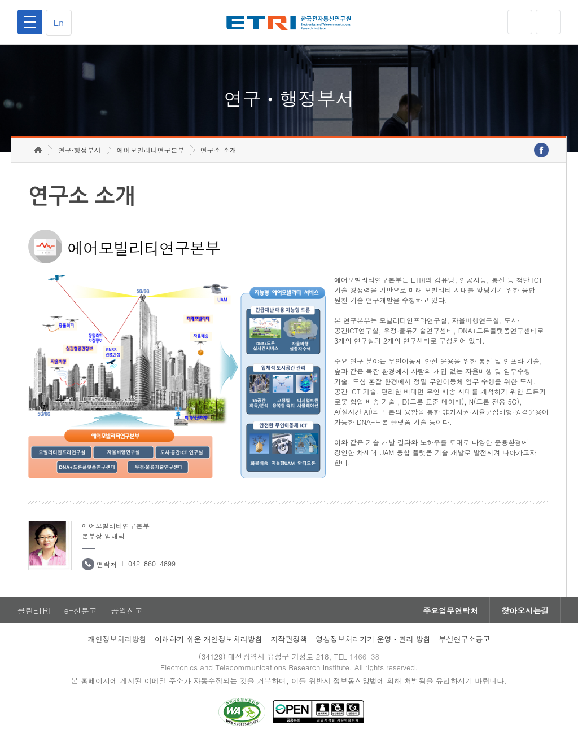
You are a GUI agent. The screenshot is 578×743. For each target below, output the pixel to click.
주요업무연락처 (450, 610)
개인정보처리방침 (116, 639)
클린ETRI (33, 610)
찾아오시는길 (525, 610)
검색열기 (548, 22)
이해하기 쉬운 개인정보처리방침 (208, 639)
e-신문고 (80, 610)
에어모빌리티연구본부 (151, 150)
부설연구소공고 (465, 639)
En (59, 22)
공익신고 (127, 610)
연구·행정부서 (79, 150)
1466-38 (364, 656)
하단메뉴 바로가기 (0, 0)
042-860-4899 (152, 563)
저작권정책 (288, 639)
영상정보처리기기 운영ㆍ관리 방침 (373, 639)
